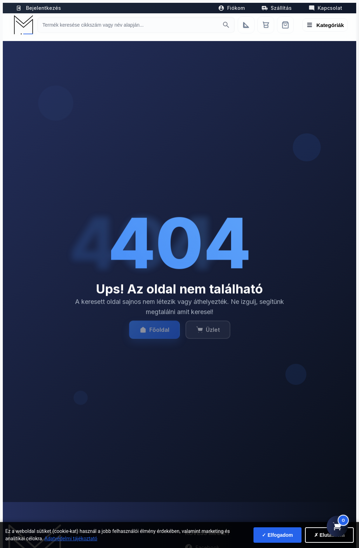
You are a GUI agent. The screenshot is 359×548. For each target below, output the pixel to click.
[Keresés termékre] (130, 25)
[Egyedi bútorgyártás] (246, 24)
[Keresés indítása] (226, 25)
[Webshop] (285, 24)
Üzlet (208, 332)
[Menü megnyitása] (325, 25)
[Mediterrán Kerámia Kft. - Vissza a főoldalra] (22, 24)
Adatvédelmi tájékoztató (71, 538)
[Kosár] (265, 24)
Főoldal (154, 332)
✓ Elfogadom (277, 535)
